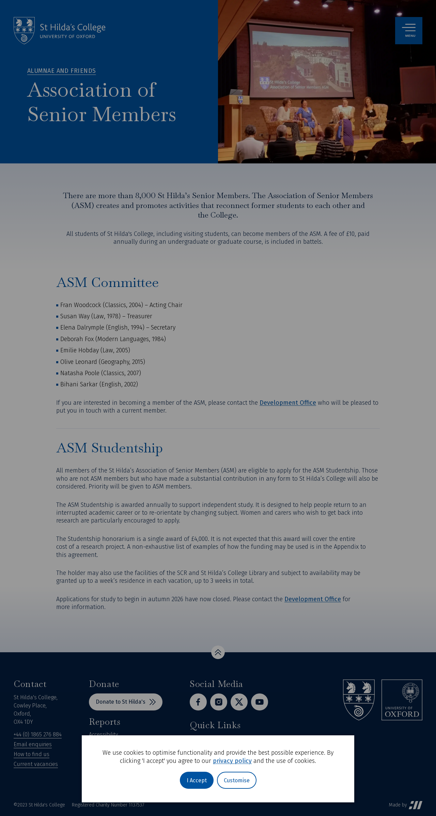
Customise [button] (237, 780)
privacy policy (232, 761)
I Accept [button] (197, 780)
